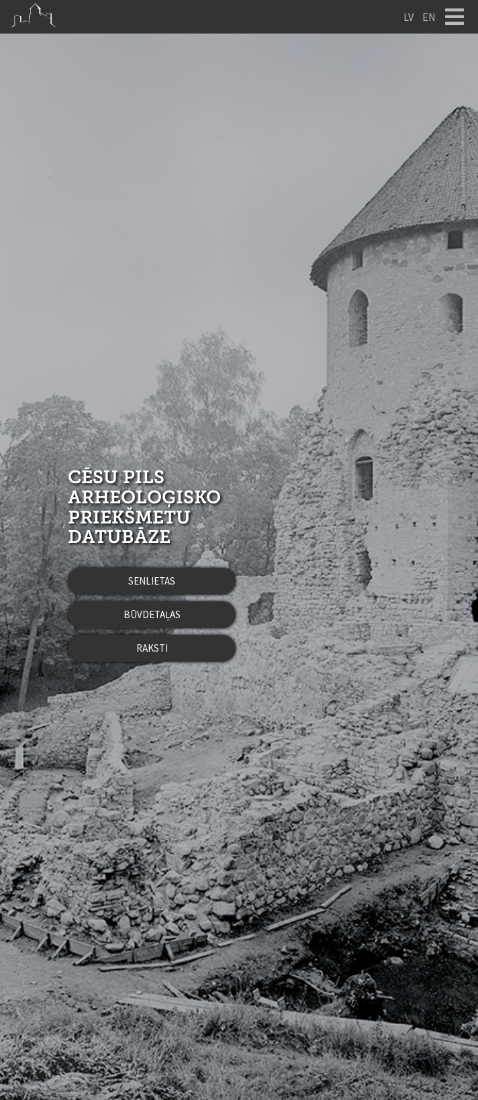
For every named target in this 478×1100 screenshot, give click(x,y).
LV (408, 16)
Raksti (152, 648)
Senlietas (151, 580)
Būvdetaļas (152, 614)
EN (429, 16)
